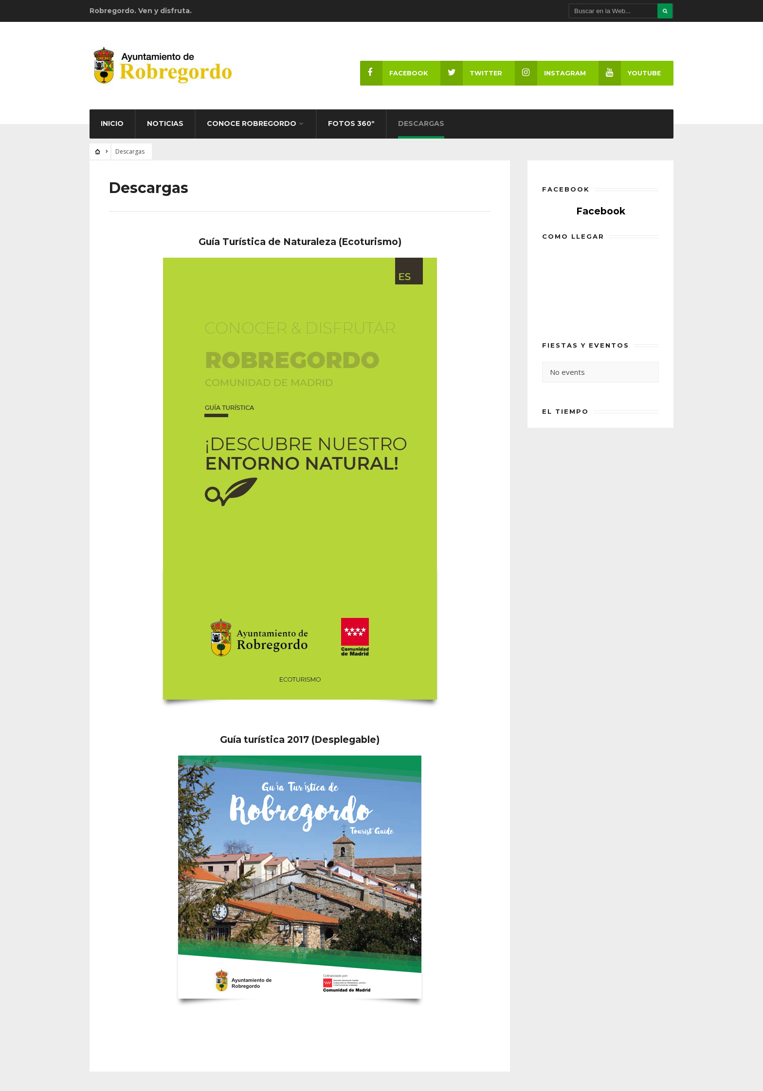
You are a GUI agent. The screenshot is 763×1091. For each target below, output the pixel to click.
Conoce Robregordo (251, 123)
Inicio (112, 123)
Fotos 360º (351, 123)
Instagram (550, 73)
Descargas (421, 123)
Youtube (630, 73)
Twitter (471, 73)
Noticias (165, 123)
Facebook (394, 73)
